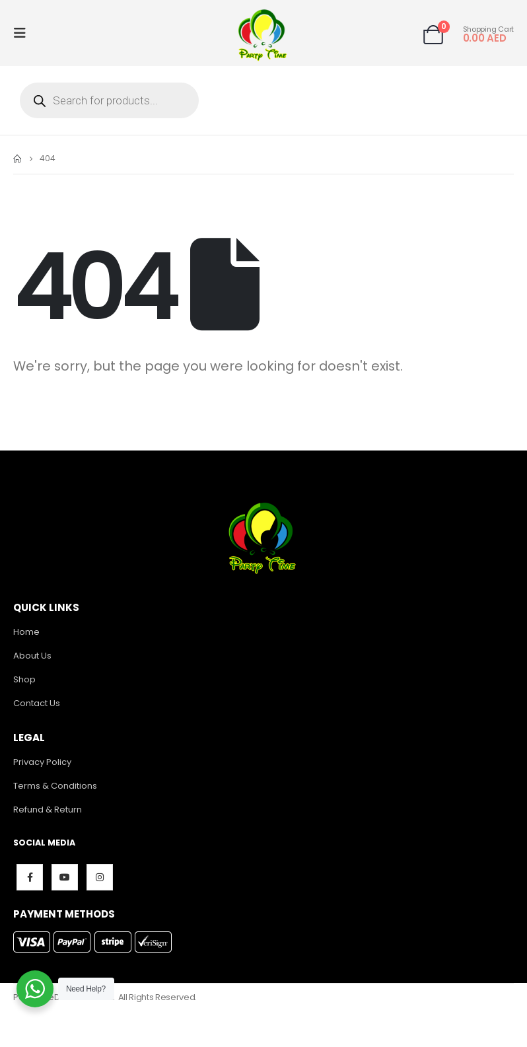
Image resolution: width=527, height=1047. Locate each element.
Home (26, 632)
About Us (32, 655)
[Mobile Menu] (23, 33)
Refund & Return (47, 809)
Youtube (65, 877)
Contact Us (36, 703)
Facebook (30, 877)
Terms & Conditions (55, 785)
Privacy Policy (42, 762)
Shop (24, 679)
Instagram (100, 877)
